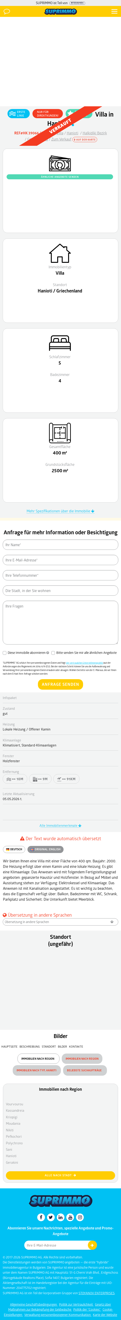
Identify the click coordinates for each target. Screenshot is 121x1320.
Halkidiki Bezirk (95, 132)
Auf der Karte (85, 139)
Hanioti (72, 132)
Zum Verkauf (61, 139)
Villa (60, 132)
